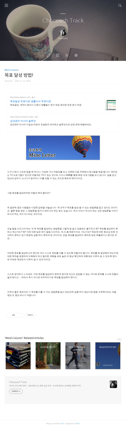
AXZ (62, 424)
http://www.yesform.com (20, 97)
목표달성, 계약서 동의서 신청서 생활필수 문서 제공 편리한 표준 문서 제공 (45, 105)
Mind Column (11, 70)
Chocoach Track (63, 20)
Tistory (77, 424)
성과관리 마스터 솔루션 (23, 121)
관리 (76, 55)
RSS (67, 55)
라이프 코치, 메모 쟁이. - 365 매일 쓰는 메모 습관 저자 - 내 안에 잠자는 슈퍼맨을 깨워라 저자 (45, 386)
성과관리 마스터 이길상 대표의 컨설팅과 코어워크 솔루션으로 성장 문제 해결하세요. (51, 124)
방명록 (58, 55)
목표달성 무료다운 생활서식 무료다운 (30, 101)
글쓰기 (49, 55)
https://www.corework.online (22, 117)
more (119, 339)
